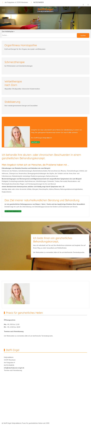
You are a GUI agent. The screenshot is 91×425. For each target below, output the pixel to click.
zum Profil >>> (35, 142)
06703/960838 (38, 2)
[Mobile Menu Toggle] (3, 10)
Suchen (83, 35)
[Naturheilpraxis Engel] (45, 10)
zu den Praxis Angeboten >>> (13, 211)
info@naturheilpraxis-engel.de (14, 368)
